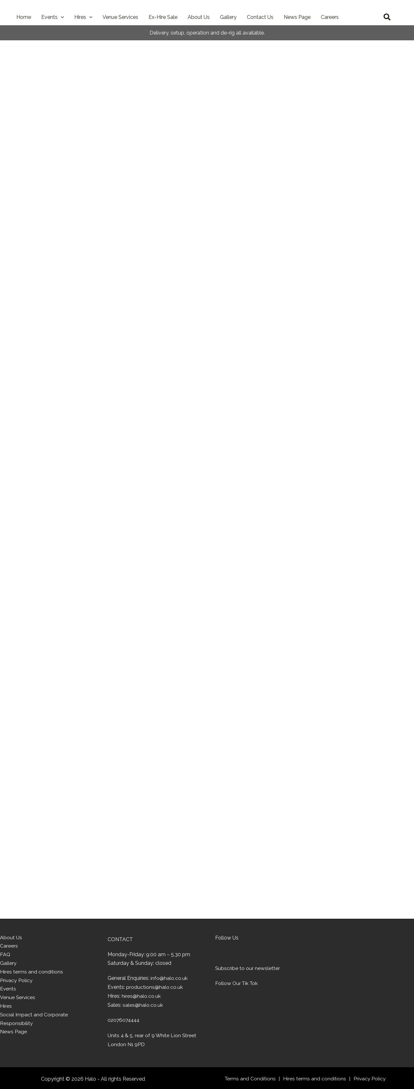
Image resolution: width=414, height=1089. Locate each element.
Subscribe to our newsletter (247, 968)
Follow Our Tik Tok (237, 983)
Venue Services (18, 999)
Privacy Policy (16, 981)
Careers (9, 947)
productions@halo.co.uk (154, 987)
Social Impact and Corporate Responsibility (34, 1020)
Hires (6, 1008)
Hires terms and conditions (31, 973)
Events (8, 990)
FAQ (5, 955)
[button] (61, 17)
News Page (13, 1033)
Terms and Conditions (250, 1078)
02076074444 (125, 1020)
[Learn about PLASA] (229, 1008)
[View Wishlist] (369, 17)
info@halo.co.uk (169, 978)
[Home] (342, 953)
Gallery (8, 964)
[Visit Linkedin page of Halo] (248, 953)
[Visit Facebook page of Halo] (233, 953)
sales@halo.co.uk (143, 1004)
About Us (11, 938)
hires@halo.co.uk (141, 996)
